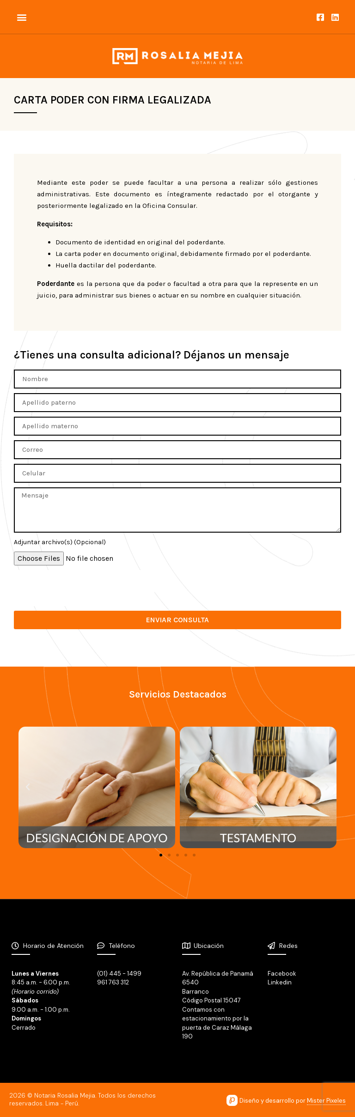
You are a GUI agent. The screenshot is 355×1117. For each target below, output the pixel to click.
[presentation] (84, 588)
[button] (21, 16)
